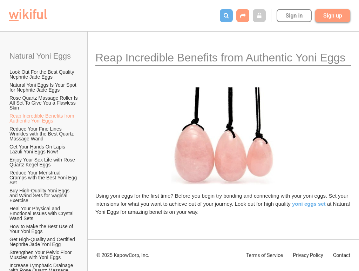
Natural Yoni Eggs (40, 56)
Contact (341, 255)
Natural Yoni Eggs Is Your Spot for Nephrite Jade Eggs (43, 87)
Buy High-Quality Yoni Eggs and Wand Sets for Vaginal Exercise (40, 195)
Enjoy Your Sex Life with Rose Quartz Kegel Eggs (42, 162)
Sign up (332, 15)
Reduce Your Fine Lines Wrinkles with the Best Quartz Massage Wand (42, 133)
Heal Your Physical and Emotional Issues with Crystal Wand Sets (42, 213)
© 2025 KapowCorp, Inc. (122, 255)
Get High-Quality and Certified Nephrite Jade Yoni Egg (42, 242)
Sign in (294, 15)
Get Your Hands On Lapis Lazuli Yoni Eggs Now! (38, 149)
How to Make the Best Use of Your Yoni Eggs (41, 229)
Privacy (308, 255)
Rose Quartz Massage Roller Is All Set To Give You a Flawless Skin (44, 103)
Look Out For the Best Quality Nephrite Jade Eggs (42, 74)
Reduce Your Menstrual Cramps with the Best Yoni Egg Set (43, 177)
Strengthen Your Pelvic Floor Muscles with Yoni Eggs (41, 255)
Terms (264, 255)
